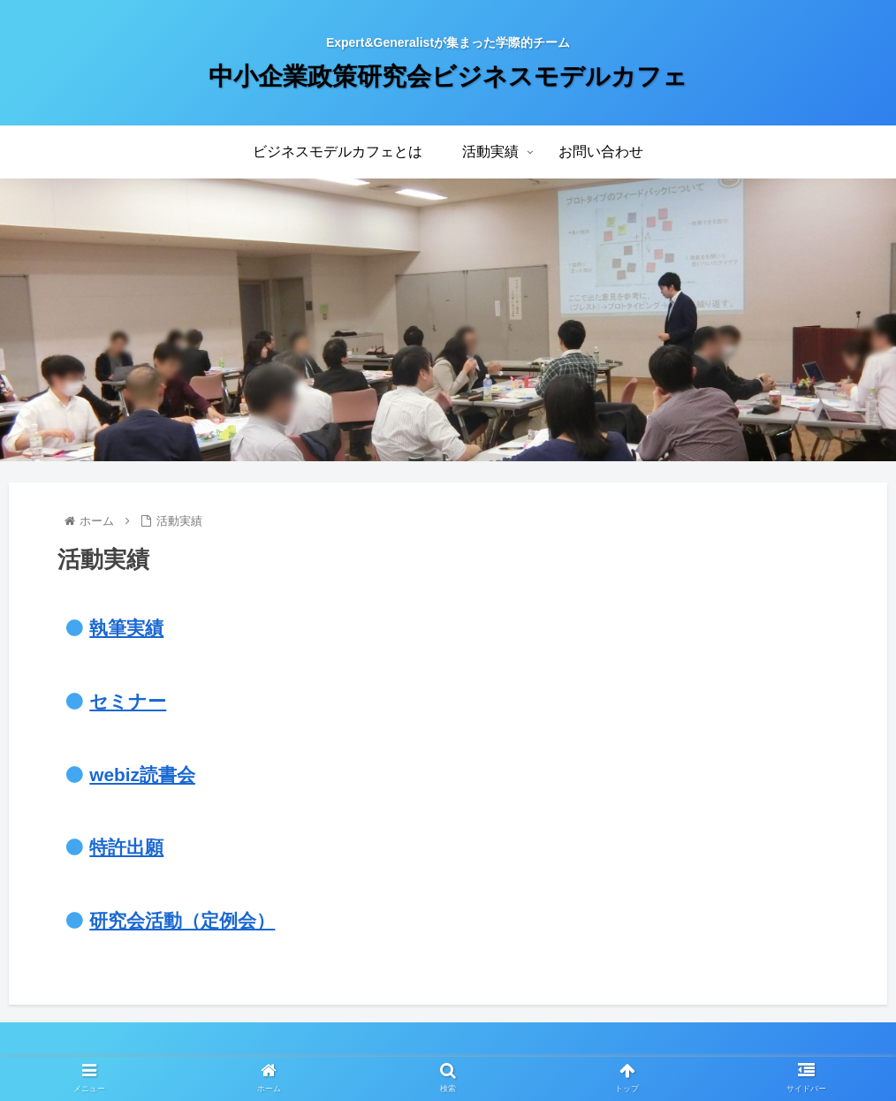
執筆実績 (126, 628)
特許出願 (126, 847)
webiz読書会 (142, 774)
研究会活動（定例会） (182, 920)
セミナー (127, 701)
